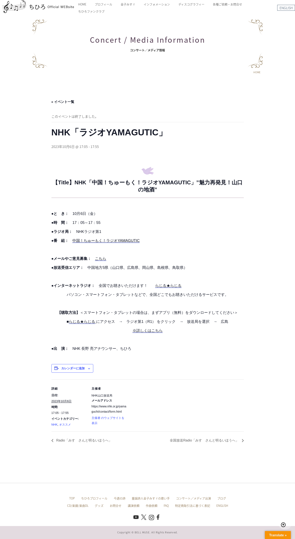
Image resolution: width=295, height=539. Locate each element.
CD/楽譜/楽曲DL (77, 505)
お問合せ (115, 505)
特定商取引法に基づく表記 (192, 505)
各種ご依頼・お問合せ (227, 4)
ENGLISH (286, 7)
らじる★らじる (168, 286)
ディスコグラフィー (191, 4)
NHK (54, 424)
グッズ (99, 505)
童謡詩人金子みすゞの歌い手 (151, 498)
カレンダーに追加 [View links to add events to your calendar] (73, 368)
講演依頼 (133, 505)
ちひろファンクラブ (91, 11)
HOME (82, 4)
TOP (72, 498)
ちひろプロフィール (94, 498)
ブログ (221, 498)
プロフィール (103, 4)
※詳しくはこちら (148, 331)
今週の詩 (119, 498)
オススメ (65, 424)
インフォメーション (157, 4)
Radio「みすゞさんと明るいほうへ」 (83, 440)
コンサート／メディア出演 (193, 498)
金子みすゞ (128, 4)
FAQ (166, 505)
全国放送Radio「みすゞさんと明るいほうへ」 (205, 440)
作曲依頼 (151, 505)
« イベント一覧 (62, 102)
